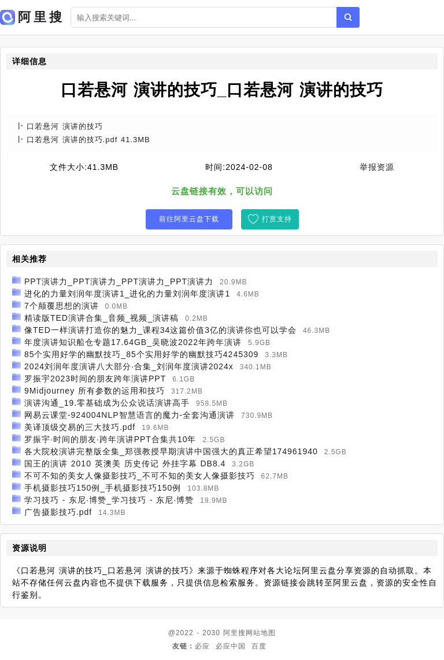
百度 (259, 646)
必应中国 (231, 646)
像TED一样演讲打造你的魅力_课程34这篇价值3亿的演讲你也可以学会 (160, 330)
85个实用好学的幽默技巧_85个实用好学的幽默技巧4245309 (141, 354)
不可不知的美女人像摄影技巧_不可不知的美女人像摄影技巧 (139, 475)
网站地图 (261, 633)
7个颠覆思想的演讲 (61, 305)
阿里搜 (234, 633)
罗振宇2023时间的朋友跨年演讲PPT (95, 378)
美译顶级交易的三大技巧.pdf (79, 427)
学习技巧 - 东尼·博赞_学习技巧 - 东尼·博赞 (109, 500)
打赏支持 (277, 219)
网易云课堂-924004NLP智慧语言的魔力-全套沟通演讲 (129, 415)
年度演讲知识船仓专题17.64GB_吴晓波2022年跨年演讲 (133, 342)
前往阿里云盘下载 (189, 219)
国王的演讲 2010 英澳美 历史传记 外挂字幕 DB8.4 (125, 463)
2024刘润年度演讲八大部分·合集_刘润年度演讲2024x (129, 366)
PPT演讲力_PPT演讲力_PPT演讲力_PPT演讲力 (118, 281)
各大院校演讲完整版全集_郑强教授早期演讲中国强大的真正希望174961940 (171, 451)
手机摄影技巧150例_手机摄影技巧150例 (103, 487)
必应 (202, 646)
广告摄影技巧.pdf (58, 512)
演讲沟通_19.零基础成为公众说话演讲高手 (107, 402)
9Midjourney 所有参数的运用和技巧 (94, 390)
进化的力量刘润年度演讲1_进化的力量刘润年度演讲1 (127, 293)
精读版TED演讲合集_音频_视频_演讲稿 (101, 317)
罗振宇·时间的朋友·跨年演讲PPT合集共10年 (110, 439)
